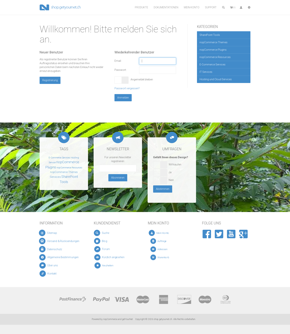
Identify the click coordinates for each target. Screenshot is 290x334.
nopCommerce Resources (215, 57)
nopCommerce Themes (213, 42)
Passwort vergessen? (127, 88)
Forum (108, 249)
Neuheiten (110, 265)
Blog (107, 241)
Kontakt (53, 274)
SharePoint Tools (210, 34)
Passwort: (120, 69)
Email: (118, 60)
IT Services (206, 71)
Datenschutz (54, 249)
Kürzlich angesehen (113, 257)
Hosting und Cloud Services (216, 79)
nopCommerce (110, 319)
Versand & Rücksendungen (60, 241)
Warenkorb (165, 257)
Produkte (141, 7)
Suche (107, 233)
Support (211, 7)
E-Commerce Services (212, 64)
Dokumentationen (166, 7)
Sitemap (51, 232)
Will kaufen (175, 164)
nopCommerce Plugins (213, 49)
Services (55, 177)
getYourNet (127, 319)
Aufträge (164, 241)
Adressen (165, 249)
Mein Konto (191, 7)
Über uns (53, 265)
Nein (171, 180)
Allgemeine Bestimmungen (60, 257)
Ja (170, 172)
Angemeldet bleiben (141, 79)
